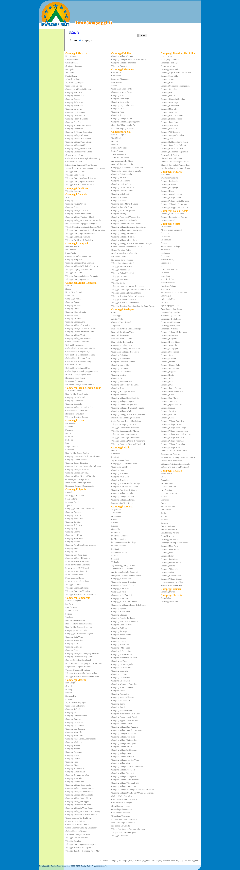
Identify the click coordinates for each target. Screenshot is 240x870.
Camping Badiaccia (169, 181)
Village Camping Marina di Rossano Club (83, 227)
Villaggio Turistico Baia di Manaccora (127, 296)
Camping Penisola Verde (171, 119)
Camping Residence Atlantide (124, 220)
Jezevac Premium (168, 486)
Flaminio (69, 430)
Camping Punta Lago (170, 122)
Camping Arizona (73, 305)
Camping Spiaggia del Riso (123, 391)
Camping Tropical (168, 411)
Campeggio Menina (169, 601)
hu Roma (69, 440)
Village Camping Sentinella (123, 263)
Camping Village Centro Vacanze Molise (128, 59)
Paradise (69, 699)
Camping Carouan (73, 99)
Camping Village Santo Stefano (78, 142)
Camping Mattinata (119, 197)
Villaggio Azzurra (119, 66)
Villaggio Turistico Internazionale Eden (82, 676)
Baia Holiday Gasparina (171, 315)
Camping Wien (167, 417)
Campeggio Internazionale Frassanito (127, 167)
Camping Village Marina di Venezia (176, 434)
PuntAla (114, 555)
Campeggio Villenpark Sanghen (79, 633)
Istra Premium (167, 483)
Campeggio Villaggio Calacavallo (125, 348)
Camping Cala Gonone (121, 355)
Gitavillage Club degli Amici (77, 479)
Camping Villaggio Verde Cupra (79, 808)
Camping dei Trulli (119, 177)
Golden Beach (71, 62)
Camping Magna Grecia (75, 204)
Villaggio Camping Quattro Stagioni (81, 844)
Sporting (115, 457)
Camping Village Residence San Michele (128, 227)
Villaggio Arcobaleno (120, 269)
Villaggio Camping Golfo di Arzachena (128, 441)
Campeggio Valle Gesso (121, 92)
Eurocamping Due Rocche (122, 503)
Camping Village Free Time (123, 737)
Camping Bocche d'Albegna (123, 618)
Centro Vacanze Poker (74, 155)
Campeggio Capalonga (170, 322)
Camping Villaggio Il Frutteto (78, 804)
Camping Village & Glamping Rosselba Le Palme (132, 789)
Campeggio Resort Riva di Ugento (126, 171)
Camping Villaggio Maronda (123, 62)
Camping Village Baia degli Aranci (126, 223)
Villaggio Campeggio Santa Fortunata (81, 276)
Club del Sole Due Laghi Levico (175, 161)
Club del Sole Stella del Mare (124, 799)
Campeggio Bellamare (75, 706)
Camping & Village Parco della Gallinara (83, 466)
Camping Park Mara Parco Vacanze (80, 545)
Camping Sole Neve (169, 125)
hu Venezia (165, 249)
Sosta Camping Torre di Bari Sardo (126, 421)
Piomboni (69, 295)
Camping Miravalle (169, 109)
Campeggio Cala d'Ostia (121, 345)
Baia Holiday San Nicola (122, 164)
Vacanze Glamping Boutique (77, 670)
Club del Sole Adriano (75, 345)
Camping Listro (167, 191)
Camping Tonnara (119, 394)
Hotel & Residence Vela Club (124, 253)
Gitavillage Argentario (120, 806)
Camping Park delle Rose (172, 391)
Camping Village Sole (170, 447)
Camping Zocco (72, 650)
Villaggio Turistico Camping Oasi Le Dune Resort (132, 306)
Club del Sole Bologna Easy (77, 351)
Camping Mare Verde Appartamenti (80, 738)
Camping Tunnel (168, 220)
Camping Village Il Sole (121, 746)
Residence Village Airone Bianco (79, 384)
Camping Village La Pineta (123, 500)
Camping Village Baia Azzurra (124, 727)
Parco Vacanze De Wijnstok (77, 568)
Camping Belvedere (169, 335)
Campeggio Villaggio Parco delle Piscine (128, 605)
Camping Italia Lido (120, 102)
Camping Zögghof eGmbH (172, 135)
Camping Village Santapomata (124, 776)
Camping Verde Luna (74, 781)
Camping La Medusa (74, 722)
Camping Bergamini (169, 338)
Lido (67, 443)
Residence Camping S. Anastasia (79, 486)
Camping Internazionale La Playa (125, 483)
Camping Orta (117, 108)
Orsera (164, 503)
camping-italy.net (129, 860)
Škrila (163, 513)
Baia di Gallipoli (118, 134)
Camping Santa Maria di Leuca (124, 204)
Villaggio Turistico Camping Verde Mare (83, 851)
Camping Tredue (168, 408)
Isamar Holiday (167, 259)
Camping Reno (71, 315)
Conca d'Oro (116, 72)
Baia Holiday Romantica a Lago (79, 627)
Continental (116, 75)
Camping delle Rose (74, 102)
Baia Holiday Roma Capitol (77, 453)
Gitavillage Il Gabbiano (121, 809)
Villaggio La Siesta (73, 272)
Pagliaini (115, 549)
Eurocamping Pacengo (170, 454)
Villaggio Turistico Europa (76, 417)
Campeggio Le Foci (73, 86)
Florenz (68, 285)
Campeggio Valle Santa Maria (124, 601)
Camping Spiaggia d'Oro (171, 404)
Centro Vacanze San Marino (77, 341)
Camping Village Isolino (121, 118)
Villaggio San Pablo (119, 279)
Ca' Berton (165, 236)
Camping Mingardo (73, 259)
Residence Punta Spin (74, 414)
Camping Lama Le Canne (122, 190)
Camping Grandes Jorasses (172, 213)
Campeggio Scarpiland (170, 325)
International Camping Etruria (124, 819)
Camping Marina (118, 375)
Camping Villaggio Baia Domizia (79, 263)
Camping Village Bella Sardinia (124, 398)
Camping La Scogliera (121, 184)
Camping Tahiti (118, 704)
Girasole (69, 686)
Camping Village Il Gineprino (124, 740)
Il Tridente (165, 256)
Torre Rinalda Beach (120, 157)
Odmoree (165, 500)
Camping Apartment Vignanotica (125, 217)
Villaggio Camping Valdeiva (77, 591)
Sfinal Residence (118, 154)
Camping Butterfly (169, 345)
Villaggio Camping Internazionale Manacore (130, 289)
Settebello (69, 449)
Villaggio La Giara (119, 276)
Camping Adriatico (73, 92)
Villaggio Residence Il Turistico (79, 240)
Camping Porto (71, 643)
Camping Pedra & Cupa (121, 381)
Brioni (163, 476)
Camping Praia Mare (120, 476)
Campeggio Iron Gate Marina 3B (79, 508)
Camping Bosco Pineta (170, 342)
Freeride (68, 492)
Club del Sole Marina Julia (76, 410)
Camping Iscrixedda (120, 365)
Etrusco (114, 526)
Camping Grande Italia (170, 365)
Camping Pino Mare (74, 400)
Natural (68, 692)
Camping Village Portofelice (173, 444)
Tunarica (164, 523)
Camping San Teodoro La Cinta (124, 384)
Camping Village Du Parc (172, 424)
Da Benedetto (71, 423)
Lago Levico (166, 56)
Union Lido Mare (168, 299)
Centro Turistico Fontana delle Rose (126, 246)
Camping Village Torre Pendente (125, 779)
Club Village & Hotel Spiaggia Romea (81, 371)
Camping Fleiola (168, 95)
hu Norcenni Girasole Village (123, 542)
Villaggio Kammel (73, 191)
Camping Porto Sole (169, 559)
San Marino (166, 509)
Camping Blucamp (119, 615)
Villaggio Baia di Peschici (122, 273)
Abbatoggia (116, 315)
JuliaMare (69, 72)
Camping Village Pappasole (123, 769)
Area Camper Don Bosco (171, 309)
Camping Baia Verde (74, 637)
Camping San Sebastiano (76, 555)
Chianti (114, 519)
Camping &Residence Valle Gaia (125, 713)
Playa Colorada (72, 446)
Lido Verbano (117, 82)
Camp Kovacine (168, 536)
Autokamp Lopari (168, 526)
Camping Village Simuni (171, 579)
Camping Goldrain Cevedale (173, 99)
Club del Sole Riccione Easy (77, 358)
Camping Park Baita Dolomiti (174, 145)
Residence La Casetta (120, 826)
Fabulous (69, 426)
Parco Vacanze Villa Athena (77, 581)
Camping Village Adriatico (76, 135)
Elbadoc (114, 522)
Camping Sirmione (73, 647)
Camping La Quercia (170, 368)
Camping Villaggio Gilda (76, 145)
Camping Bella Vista (74, 518)
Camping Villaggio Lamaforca (124, 240)
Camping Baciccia (73, 515)
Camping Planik (168, 552)
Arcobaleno (116, 512)
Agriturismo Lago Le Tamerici (124, 572)
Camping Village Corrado (122, 56)
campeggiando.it (145, 860)
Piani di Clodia (167, 279)
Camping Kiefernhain (170, 105)
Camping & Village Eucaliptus (78, 132)
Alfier (67, 197)
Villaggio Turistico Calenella (123, 299)
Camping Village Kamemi (122, 496)
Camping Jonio (117, 470)
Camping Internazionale (121, 654)
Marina (164, 496)
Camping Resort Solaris (171, 575)
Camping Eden (117, 95)
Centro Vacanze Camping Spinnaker (81, 827)
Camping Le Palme (119, 674)
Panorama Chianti (119, 552)
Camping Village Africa (121, 723)
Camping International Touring (174, 217)
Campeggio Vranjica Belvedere (174, 542)
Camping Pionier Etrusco (76, 459)
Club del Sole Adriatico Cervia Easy (81, 348)
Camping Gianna (72, 532)
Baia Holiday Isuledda (120, 335)
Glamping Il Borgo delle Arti (123, 125)
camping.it (115, 860)
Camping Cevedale (169, 89)
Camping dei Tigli (119, 631)
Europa (164, 243)
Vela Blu (164, 302)
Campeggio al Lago (169, 62)
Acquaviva (115, 509)
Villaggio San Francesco (171, 460)
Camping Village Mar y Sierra (78, 798)
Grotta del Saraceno (73, 66)
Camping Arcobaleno (74, 95)
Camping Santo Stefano (121, 207)
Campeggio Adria (73, 298)
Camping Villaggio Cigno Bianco (125, 404)
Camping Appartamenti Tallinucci (125, 720)
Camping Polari (167, 556)
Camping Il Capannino (121, 651)
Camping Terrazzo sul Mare (77, 775)
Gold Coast (116, 138)
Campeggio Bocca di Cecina (123, 582)
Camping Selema (118, 388)
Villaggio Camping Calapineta (124, 434)
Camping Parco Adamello (172, 115)
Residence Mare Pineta (75, 378)
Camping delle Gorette (121, 634)
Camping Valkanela (169, 569)
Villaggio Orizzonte (119, 835)
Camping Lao (71, 200)
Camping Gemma (73, 719)
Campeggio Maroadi (169, 69)
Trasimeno (165, 174)
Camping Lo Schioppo (75, 112)
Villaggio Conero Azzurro (76, 837)
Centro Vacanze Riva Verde (77, 824)
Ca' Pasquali (166, 239)
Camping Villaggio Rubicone (77, 338)
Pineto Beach (71, 76)
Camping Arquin (168, 79)
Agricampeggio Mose (170, 305)
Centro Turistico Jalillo (121, 250)
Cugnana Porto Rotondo (121, 322)
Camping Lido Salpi (120, 194)
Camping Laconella (119, 671)
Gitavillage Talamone (120, 816)
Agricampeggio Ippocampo (123, 565)
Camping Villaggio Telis (121, 411)
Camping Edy (71, 528)
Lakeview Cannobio (120, 79)
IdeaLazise (165, 253)
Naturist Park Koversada (171, 585)
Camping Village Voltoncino (123, 786)
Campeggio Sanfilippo (121, 467)
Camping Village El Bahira (123, 493)
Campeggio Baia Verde (121, 578)
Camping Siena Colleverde (122, 697)
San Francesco (71, 610)
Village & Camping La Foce (123, 424)
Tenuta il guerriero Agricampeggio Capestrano (85, 168)
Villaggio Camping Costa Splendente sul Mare (85, 230)
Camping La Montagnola (122, 664)
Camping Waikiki (168, 414)
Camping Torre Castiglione (123, 210)
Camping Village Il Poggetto (123, 743)
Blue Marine (70, 249)
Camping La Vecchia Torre (122, 187)
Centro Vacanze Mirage (75, 821)
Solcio (114, 85)
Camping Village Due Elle (76, 210)
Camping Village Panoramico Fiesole (127, 766)
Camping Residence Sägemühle (174, 151)
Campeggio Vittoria (169, 328)
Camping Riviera (72, 765)
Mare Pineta (70, 253)
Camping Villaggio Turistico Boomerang (82, 811)
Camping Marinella (73, 742)
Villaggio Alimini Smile (121, 266)
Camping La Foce (119, 661)
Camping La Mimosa (74, 725)
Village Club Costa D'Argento (124, 832)
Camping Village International (78, 213)
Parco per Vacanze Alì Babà (77, 561)
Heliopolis (69, 69)
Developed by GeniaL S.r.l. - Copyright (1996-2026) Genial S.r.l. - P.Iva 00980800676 (73, 866)
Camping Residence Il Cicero (124, 490)
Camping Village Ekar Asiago (173, 427)
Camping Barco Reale (120, 611)
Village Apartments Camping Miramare (128, 829)
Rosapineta (165, 289)
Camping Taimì (118, 707)
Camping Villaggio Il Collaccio (174, 207)
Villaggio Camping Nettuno (77, 279)
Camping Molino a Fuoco (122, 687)
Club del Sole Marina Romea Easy (80, 355)
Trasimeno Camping (169, 178)
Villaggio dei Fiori (73, 584)
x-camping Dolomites (170, 59)
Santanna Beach (72, 502)
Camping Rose (117, 112)
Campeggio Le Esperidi (121, 595)
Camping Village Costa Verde (78, 785)
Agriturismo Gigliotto (120, 460)
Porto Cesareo (117, 151)
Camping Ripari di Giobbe (76, 119)
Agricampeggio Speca (74, 82)
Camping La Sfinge (73, 535)
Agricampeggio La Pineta (122, 161)
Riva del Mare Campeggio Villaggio (81, 223)
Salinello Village (72, 79)
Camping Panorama (73, 752)
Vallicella (115, 562)
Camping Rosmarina (120, 694)
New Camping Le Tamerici (123, 822)
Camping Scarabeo (119, 480)
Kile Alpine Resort (73, 390)
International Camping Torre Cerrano (81, 165)
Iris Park (69, 604)
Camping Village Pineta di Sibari (79, 217)
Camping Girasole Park (75, 397)
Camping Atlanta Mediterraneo (174, 332)
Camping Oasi (167, 384)
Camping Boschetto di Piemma (124, 621)
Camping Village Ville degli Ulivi (125, 783)
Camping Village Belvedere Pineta (80, 407)
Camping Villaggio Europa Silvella (80, 656)
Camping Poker (72, 207)
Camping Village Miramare (172, 437)
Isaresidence (166, 263)
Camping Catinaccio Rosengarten (175, 86)
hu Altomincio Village (170, 246)
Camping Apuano (118, 608)
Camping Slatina (168, 565)
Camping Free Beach (74, 105)
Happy (68, 289)
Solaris (164, 516)
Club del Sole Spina (74, 364)
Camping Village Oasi (120, 763)
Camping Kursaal (168, 184)
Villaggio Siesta (118, 283)
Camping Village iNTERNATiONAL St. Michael (132, 793)
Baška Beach (166, 473)
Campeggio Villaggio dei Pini (78, 256)
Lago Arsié (165, 276)
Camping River (72, 548)
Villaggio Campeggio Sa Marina (125, 431)
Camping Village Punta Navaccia (175, 201)
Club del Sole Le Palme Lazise (174, 450)
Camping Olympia (169, 112)
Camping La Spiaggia (170, 187)
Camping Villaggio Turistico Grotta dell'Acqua (131, 243)
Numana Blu (70, 696)
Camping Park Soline (170, 549)
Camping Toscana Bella (121, 710)
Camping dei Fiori (73, 522)
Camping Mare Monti (74, 538)
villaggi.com (194, 860)
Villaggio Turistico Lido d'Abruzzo (80, 184)
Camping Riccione (73, 318)
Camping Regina (72, 758)
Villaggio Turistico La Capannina (79, 847)
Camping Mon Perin (169, 546)
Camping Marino (72, 541)
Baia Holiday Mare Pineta (76, 394)
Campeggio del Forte (120, 588)
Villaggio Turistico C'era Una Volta (80, 594)
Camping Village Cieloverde (123, 733)
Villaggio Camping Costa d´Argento (81, 178)
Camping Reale (118, 690)
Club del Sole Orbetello (121, 796)
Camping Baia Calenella (121, 174)
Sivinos (68, 614)
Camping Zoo (167, 138)
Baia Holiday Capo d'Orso (122, 332)
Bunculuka (165, 480)
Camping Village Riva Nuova (78, 138)
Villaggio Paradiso (73, 841)
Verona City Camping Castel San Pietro (178, 457)
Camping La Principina (121, 667)
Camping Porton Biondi (171, 562)
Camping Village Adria (75, 322)
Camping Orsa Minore (75, 115)
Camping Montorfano (74, 640)
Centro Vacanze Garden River (78, 818)
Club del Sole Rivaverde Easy (78, 361)
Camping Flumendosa (120, 358)
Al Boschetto (166, 226)
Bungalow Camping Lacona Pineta (126, 575)
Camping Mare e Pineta (75, 312)
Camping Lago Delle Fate (122, 105)
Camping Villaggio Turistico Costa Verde (83, 220)
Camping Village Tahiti (75, 335)
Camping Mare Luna (74, 735)
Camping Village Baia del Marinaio (126, 730)
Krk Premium (166, 490)
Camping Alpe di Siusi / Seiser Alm (176, 72)
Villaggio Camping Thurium (77, 237)
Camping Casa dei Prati (121, 624)
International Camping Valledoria (125, 417)
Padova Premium (168, 506)
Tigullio (68, 505)
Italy (163, 266)
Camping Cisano (168, 355)
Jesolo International (169, 269)
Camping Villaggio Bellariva (123, 233)
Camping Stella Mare (120, 700)
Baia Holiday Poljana (170, 532)
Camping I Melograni (120, 648)
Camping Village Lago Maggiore (125, 121)
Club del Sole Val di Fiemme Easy (175, 165)
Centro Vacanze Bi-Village (172, 582)
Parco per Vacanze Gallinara (77, 564)
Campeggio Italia (118, 591)
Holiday (68, 689)
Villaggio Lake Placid (74, 175)
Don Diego (70, 682)
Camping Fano (71, 712)
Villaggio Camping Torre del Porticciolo (128, 444)
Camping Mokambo (119, 473)
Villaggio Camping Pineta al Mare (126, 293)
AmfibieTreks (117, 319)
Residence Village (168, 286)
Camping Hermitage (120, 98)
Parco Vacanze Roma (74, 578)
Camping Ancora (72, 302)
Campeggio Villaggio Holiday (78, 89)
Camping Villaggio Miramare (78, 148)
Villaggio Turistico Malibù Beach (175, 467)
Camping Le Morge (73, 109)
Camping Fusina (168, 361)
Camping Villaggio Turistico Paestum (81, 266)
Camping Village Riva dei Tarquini (80, 476)
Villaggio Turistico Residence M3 (125, 302)
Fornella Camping (73, 600)
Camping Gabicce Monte (76, 715)
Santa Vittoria (71, 499)
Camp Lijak (166, 598)
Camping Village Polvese (172, 197)
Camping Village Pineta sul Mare (79, 331)
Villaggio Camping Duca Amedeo (80, 181)
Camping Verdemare (74, 128)
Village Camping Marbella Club (79, 269)
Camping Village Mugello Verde (125, 760)
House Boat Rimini (73, 292)
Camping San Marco (170, 398)
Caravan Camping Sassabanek (78, 660)
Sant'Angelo (166, 296)
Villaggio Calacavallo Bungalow (125, 427)
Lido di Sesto (71, 607)
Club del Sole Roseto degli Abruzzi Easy (82, 158)
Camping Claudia (168, 358)
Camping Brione (168, 82)
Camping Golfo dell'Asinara (123, 361)
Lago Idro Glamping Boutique (78, 666)
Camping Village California (77, 469)
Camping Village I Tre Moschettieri (80, 328)
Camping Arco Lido (169, 76)
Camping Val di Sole (170, 128)
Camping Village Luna (121, 753)
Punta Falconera (168, 282)
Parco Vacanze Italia (74, 574)
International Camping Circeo (78, 482)
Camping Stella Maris (74, 768)
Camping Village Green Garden (79, 791)
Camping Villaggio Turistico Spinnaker (128, 414)
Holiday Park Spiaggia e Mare (78, 374)
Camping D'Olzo (168, 591)
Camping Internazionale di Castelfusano (82, 456)
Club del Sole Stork (73, 161)
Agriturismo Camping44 (75, 702)
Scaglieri (115, 559)
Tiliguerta (115, 325)
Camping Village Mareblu (122, 756)
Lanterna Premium (169, 493)
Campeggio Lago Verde (121, 89)
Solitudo (164, 519)
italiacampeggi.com (179, 860)
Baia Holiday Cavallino (171, 312)
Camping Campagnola (170, 348)
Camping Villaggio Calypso (77, 801)
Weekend (69, 617)
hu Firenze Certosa (119, 535)
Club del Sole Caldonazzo (172, 158)
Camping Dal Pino (119, 628)
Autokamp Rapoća (169, 529)
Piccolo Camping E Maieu (122, 128)
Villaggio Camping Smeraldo (77, 588)
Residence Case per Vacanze (77, 834)
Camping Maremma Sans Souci (124, 684)
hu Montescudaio (118, 539)
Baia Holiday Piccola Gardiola (78, 623)
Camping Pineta (72, 755)
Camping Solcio (118, 115)
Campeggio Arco (168, 66)
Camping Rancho (118, 200)
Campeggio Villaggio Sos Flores (125, 352)
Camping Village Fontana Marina (79, 788)
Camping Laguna (168, 371)
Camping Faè (166, 92)
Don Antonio (71, 56)
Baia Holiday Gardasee (75, 620)
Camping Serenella (169, 401)
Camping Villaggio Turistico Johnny (81, 814)
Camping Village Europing (76, 473)
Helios (114, 450)
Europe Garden (71, 59)
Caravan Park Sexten (170, 155)
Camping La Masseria (120, 180)
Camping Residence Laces (172, 148)
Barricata (165, 233)
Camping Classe (72, 308)
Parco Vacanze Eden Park (76, 571)
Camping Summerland (75, 771)
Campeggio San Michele (76, 630)
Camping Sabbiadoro (74, 404)
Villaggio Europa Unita (75, 171)
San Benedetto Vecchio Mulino (174, 292)
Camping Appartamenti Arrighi (124, 717)
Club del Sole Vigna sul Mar (77, 368)
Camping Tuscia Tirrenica (76, 463)
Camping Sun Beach (74, 122)
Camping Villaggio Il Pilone (123, 237)
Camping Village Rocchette (123, 773)
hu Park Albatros (118, 545)
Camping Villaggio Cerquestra (174, 204)
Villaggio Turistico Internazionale (175, 464)
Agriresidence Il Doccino (122, 568)
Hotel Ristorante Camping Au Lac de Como (84, 663)
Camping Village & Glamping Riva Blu (82, 653)
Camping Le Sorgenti (120, 680)
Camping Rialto (167, 394)
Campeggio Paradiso (120, 598)
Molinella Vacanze (119, 148)
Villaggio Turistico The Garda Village (81, 673)
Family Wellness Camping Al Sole (175, 168)
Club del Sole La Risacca (76, 831)
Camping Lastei (167, 375)
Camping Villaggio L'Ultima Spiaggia (127, 408)
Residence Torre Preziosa (122, 260)
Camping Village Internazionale (79, 795)
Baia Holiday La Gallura (121, 338)
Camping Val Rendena (170, 132)
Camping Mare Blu (73, 732)
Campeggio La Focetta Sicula (124, 463)
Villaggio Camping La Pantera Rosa (80, 233)
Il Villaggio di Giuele (74, 495)
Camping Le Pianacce (120, 677)
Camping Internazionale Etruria (124, 657)
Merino (114, 144)
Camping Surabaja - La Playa (78, 125)
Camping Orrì (117, 378)
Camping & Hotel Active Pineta (174, 142)
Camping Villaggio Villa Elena (78, 151)
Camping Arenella (73, 512)
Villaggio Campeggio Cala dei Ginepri (127, 286)
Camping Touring (118, 213)
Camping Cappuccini (170, 352)
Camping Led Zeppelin (75, 729)
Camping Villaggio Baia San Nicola (126, 230)
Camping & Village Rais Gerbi (124, 486)
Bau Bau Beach (72, 246)
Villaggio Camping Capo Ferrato (125, 437)
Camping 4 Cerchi (73, 709)
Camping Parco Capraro (171, 388)
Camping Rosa (71, 551)
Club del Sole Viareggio (121, 802)
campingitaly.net (161, 860)
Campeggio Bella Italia (171, 319)
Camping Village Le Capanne (124, 750)
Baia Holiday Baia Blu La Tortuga (126, 328)
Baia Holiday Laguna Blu (122, 342)
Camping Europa (118, 638)
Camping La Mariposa (121, 371)
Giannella (115, 529)
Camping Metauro (73, 745)
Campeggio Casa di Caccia (122, 585)
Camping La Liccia (119, 368)
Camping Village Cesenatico (77, 325)
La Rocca (165, 272)
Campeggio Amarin (169, 539)
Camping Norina (72, 748)
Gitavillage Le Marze (120, 812)
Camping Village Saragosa (122, 401)
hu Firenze (115, 532)
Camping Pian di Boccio (171, 194)
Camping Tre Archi (73, 778)
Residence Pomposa (74, 381)
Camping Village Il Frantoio (77, 558)
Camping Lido (167, 378)
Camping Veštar (167, 572)
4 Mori (114, 312)
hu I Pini (69, 436)
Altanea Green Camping (171, 230)
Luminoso (115, 453)
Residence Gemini (119, 256)
